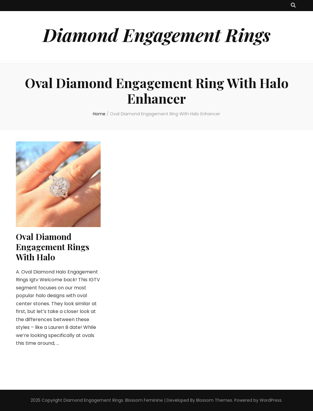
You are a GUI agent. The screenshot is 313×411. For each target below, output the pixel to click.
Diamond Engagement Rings (156, 34)
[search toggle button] (293, 5)
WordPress (271, 400)
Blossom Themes (214, 400)
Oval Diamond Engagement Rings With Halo (52, 246)
